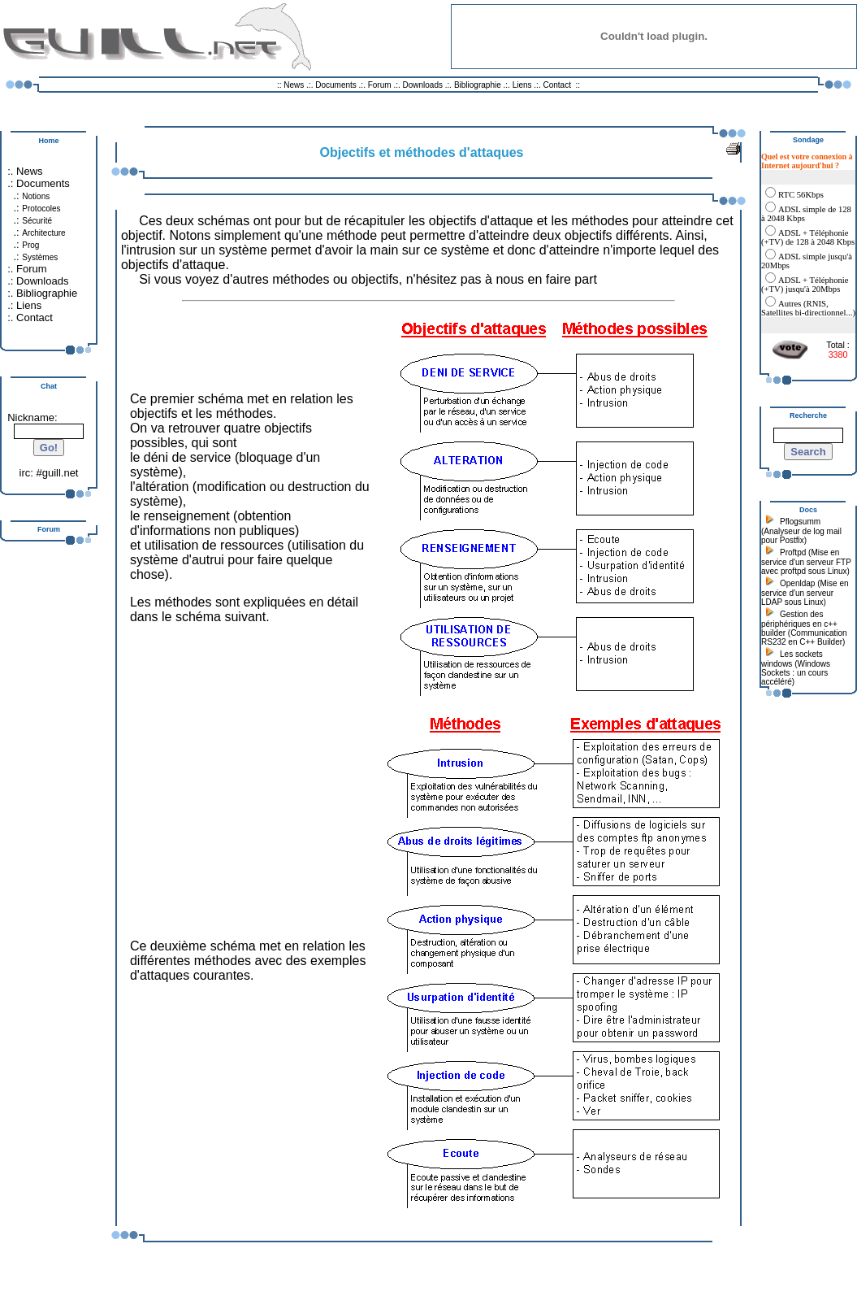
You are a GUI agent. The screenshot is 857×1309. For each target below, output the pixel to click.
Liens (522, 84)
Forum (380, 84)
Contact (556, 84)
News (294, 84)
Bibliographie (477, 84)
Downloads (424, 84)
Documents (336, 84)
